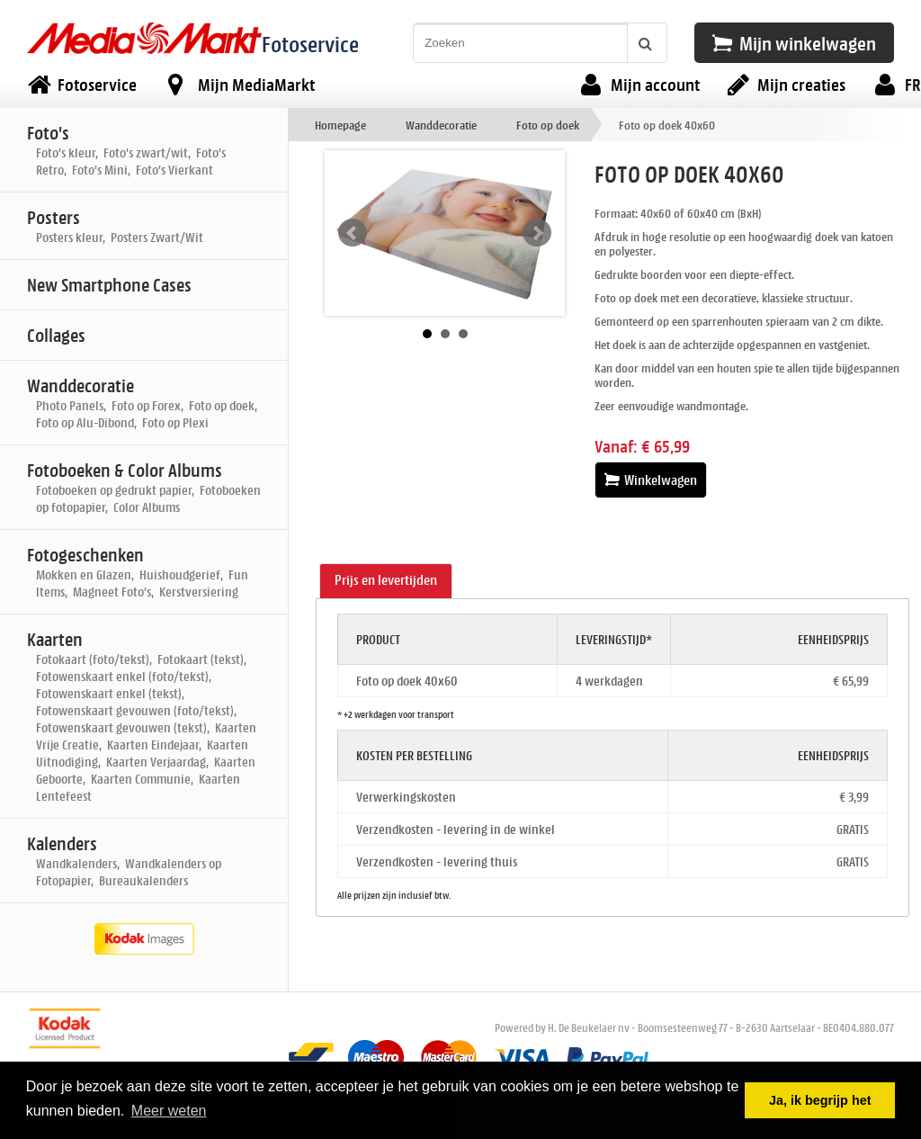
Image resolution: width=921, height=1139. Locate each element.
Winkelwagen (650, 480)
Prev (352, 233)
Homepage (340, 124)
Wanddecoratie (441, 124)
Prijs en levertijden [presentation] (386, 579)
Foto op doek (547, 124)
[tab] (385, 581)
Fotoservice (310, 44)
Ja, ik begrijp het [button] (820, 1100)
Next (537, 233)
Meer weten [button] (169, 1110)
